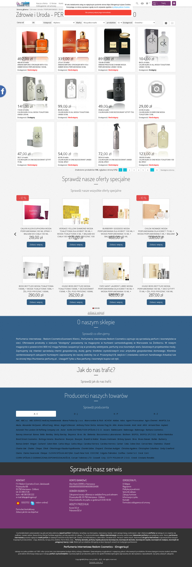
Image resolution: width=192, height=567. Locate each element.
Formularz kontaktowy (25, 509)
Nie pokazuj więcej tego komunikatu (98, 12)
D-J (76, 413)
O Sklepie (126, 484)
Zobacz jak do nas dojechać (27, 512)
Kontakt (126, 499)
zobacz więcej (96, 312)
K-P (116, 413)
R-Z (156, 413)
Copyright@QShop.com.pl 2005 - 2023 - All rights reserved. (96, 559)
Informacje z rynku (130, 497)
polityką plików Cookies (121, 7)
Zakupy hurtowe (129, 494)
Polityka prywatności (131, 489)
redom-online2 (42, 502)
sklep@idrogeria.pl (29, 497)
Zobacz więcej (36, 244)
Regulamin (127, 486)
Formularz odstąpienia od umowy (136, 502)
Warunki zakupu (129, 492)
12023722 (25, 502)
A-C (36, 413)
